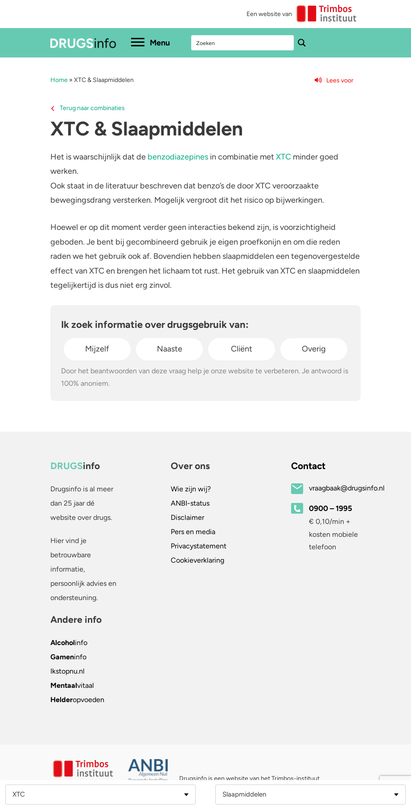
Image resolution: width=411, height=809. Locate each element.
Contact (308, 465)
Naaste (169, 349)
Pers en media (193, 531)
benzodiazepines (178, 157)
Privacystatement (198, 546)
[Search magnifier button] (301, 42)
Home (59, 80)
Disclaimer (187, 517)
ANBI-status (190, 503)
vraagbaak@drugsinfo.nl (347, 488)
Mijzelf (97, 349)
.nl (67, 671)
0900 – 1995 (330, 508)
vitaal (72, 685)
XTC (283, 157)
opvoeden (77, 699)
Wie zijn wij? (191, 489)
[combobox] (100, 794)
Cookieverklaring (197, 560)
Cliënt (241, 349)
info (68, 642)
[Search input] (243, 43)
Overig (314, 349)
